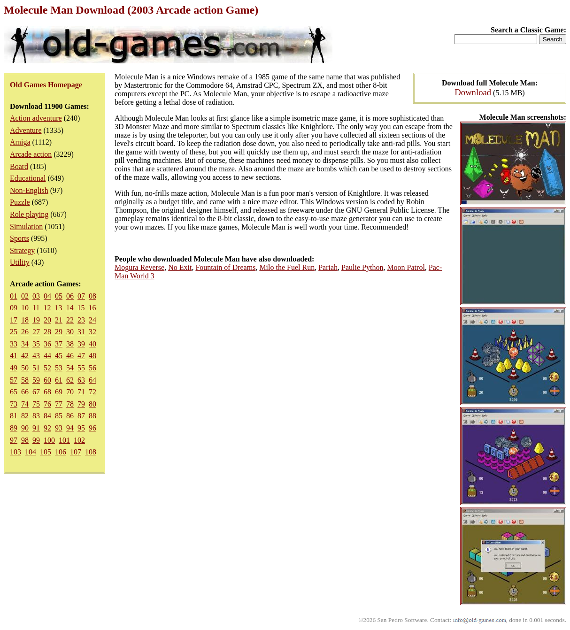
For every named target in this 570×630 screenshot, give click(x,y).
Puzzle (20, 202)
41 (13, 356)
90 (25, 428)
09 (13, 308)
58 (25, 380)
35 (36, 344)
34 (25, 344)
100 (49, 440)
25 (13, 332)
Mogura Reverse (139, 267)
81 (13, 416)
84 (47, 416)
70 (70, 392)
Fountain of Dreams (225, 267)
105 (45, 452)
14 (69, 308)
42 (25, 356)
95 (81, 428)
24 (92, 320)
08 (92, 296)
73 (13, 404)
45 (58, 356)
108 (90, 452)
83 (36, 416)
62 (70, 380)
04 (47, 296)
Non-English (29, 190)
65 (13, 392)
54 (70, 368)
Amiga (20, 142)
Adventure (26, 130)
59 (36, 380)
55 (81, 368)
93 (58, 428)
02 (25, 296)
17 (13, 320)
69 (58, 392)
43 (36, 356)
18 (25, 320)
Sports (19, 238)
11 (35, 308)
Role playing (29, 214)
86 (70, 416)
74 (25, 404)
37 (58, 344)
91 (36, 428)
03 (36, 296)
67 (36, 392)
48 (92, 356)
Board (19, 166)
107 (75, 452)
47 (81, 356)
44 (47, 356)
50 (25, 368)
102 (79, 440)
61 (58, 380)
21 (58, 320)
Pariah (328, 267)
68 (47, 392)
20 (47, 320)
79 (81, 404)
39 (81, 344)
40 (92, 344)
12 (47, 308)
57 (13, 380)
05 (58, 296)
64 (92, 380)
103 (15, 452)
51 (36, 368)
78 (70, 404)
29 (58, 332)
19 (36, 320)
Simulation (26, 226)
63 (81, 380)
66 (25, 392)
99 (36, 440)
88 (92, 416)
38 (70, 344)
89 (13, 428)
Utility (20, 262)
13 (58, 308)
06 (70, 296)
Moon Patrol (405, 267)
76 (47, 404)
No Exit (180, 267)
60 (47, 380)
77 (58, 404)
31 (81, 332)
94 (70, 428)
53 (58, 368)
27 (36, 332)
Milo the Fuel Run (287, 267)
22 (70, 320)
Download (472, 92)
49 (13, 368)
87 (81, 416)
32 (92, 332)
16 (92, 308)
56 (92, 368)
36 (47, 344)
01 (13, 296)
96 (92, 428)
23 (81, 320)
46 (70, 356)
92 (47, 428)
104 (30, 452)
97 (13, 440)
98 (25, 440)
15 (81, 308)
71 (81, 392)
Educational (28, 178)
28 (47, 332)
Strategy (22, 250)
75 (36, 404)
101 (64, 440)
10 (25, 308)
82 (25, 416)
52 (47, 368)
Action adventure (36, 118)
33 (13, 344)
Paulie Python (362, 267)
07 (81, 296)
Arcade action (31, 154)
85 (58, 416)
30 (70, 332)
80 (92, 404)
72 (92, 392)
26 (25, 332)
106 (60, 452)
